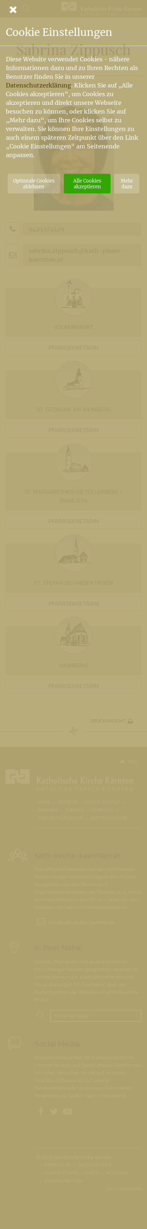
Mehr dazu (127, 183)
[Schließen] (73, 9)
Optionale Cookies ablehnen (33, 183)
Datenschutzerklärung (38, 85)
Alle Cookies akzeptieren (87, 183)
